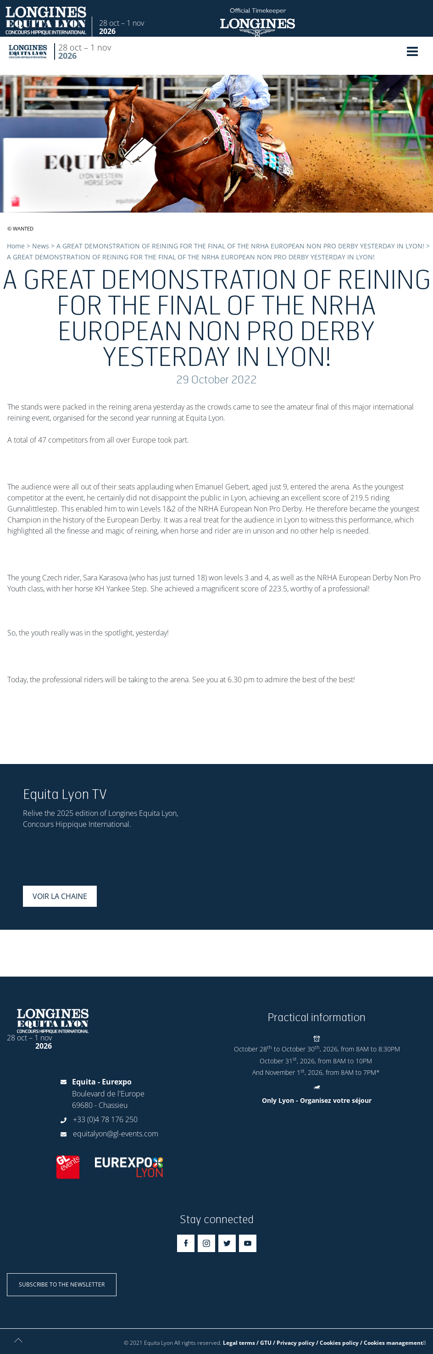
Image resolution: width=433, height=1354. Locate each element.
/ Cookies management (391, 1343)
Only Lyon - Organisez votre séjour (317, 1100)
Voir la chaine (60, 896)
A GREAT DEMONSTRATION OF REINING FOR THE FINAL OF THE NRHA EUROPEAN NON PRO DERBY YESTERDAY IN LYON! (240, 246)
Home (16, 246)
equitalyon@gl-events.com (115, 1134)
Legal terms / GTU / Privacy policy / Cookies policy (291, 1343)
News (40, 246)
